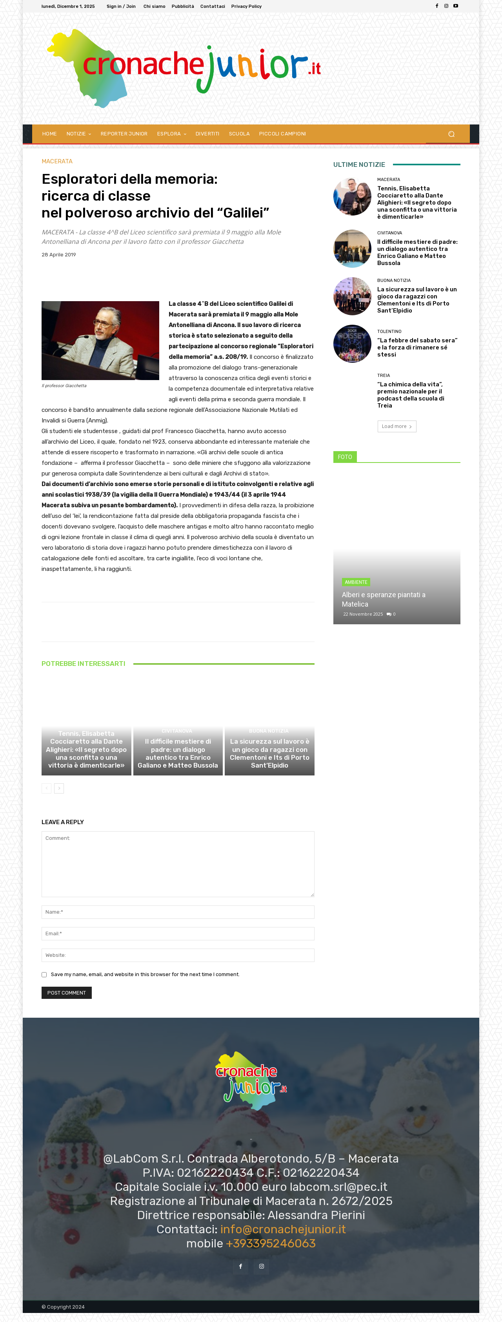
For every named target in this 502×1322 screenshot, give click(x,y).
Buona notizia (268, 744)
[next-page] (59, 797)
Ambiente (356, 582)
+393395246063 (271, 1252)
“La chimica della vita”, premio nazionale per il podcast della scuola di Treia (410, 395)
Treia (383, 375)
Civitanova (177, 744)
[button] (451, 133)
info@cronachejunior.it (283, 1238)
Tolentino (389, 331)
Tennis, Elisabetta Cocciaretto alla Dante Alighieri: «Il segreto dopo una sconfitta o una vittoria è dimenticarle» (86, 761)
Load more (397, 426)
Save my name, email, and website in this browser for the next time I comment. (145, 983)
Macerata (57, 162)
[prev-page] (46, 797)
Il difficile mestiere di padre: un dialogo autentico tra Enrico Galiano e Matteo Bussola (178, 764)
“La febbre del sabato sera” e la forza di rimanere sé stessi (417, 347)
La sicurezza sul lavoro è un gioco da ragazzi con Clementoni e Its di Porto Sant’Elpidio (269, 764)
